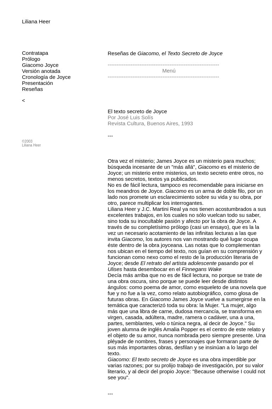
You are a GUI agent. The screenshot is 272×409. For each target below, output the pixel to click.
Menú (168, 71)
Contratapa (35, 53)
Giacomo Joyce (40, 65)
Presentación (37, 83)
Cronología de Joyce (46, 77)
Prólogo (31, 59)
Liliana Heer (36, 21)
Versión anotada (41, 71)
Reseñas (32, 89)
